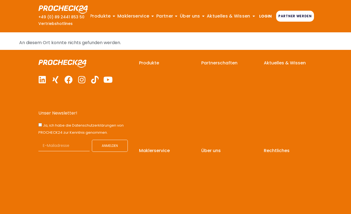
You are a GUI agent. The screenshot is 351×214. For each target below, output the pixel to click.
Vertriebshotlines (55, 23)
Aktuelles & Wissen (285, 63)
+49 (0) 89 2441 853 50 (61, 17)
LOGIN (265, 16)
